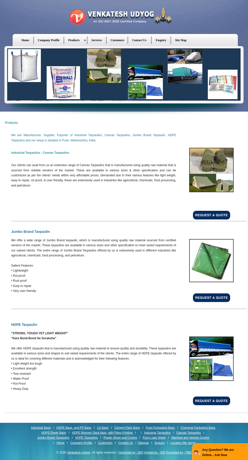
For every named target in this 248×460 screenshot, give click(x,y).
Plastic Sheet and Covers (120, 437)
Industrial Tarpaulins (157, 432)
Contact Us (125, 443)
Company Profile (81, 443)
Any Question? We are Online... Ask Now (218, 452)
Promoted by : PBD (179, 452)
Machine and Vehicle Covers (190, 437)
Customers (105, 443)
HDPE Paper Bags (53, 432)
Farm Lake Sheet (154, 437)
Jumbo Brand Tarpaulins (53, 437)
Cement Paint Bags (127, 427)
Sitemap (143, 443)
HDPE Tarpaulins (86, 437)
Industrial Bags (41, 427)
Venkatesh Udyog (124, 16)
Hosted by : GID (154, 452)
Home (60, 443)
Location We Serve (183, 443)
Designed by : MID (131, 452)
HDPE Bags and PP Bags (74, 427)
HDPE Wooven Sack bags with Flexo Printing (102, 432)
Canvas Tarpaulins (188, 432)
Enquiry (160, 443)
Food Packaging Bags (160, 427)
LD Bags (102, 427)
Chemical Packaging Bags (198, 427)
